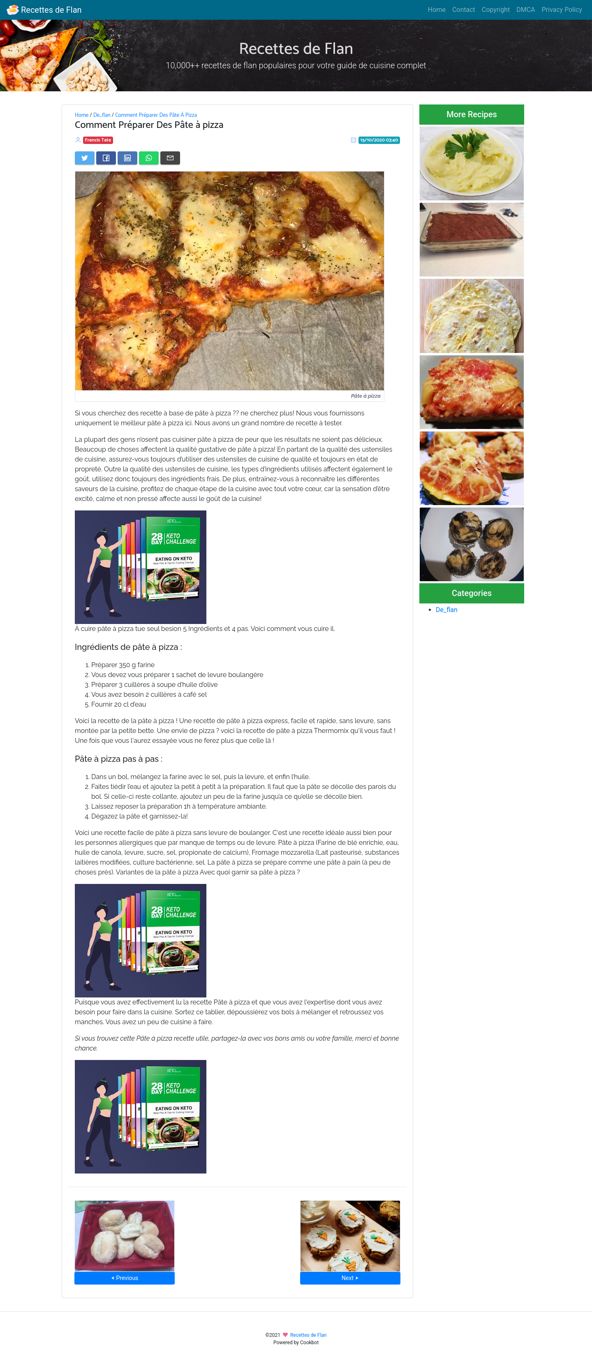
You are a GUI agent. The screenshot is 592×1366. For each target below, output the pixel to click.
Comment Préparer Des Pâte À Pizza (156, 115)
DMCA (525, 10)
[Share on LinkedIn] (127, 158)
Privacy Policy (562, 10)
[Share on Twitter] (85, 158)
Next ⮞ (350, 1278)
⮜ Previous (124, 1278)
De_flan (102, 115)
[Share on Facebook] (106, 158)
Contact (463, 10)
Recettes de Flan (44, 10)
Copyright (496, 10)
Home (437, 10)
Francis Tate (98, 140)
